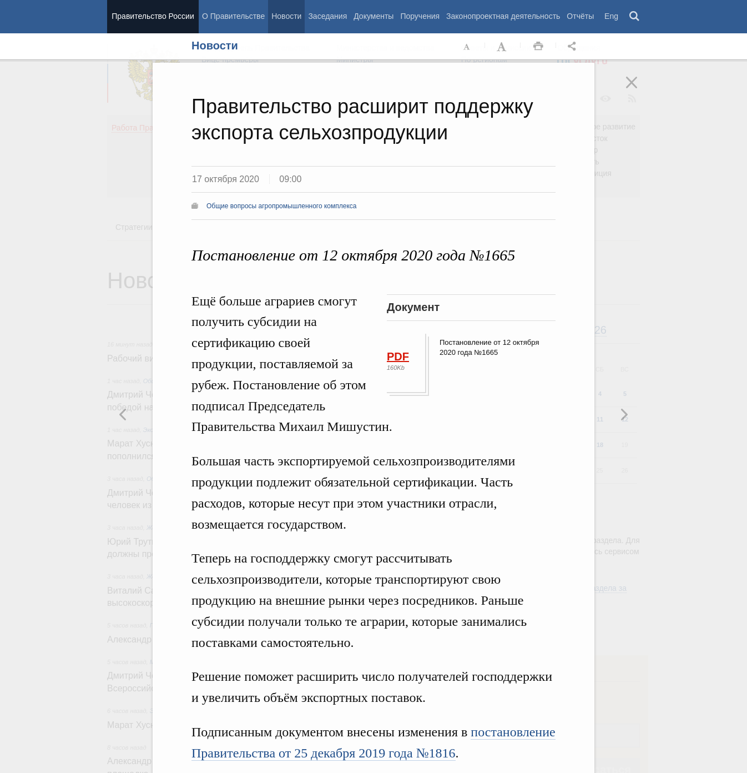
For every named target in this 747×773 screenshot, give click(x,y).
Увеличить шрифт (502, 46)
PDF (398, 356)
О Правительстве (233, 16)
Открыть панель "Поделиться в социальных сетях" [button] (574, 46)
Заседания (327, 16)
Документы (373, 16)
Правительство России (153, 16)
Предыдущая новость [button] (623, 414)
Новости (286, 16)
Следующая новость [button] (123, 414)
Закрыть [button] (639, 90)
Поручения (420, 16)
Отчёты (580, 16)
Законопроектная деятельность (503, 16)
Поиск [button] (635, 16)
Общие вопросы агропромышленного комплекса (281, 206)
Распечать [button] (538, 46)
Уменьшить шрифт (467, 46)
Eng (611, 16)
